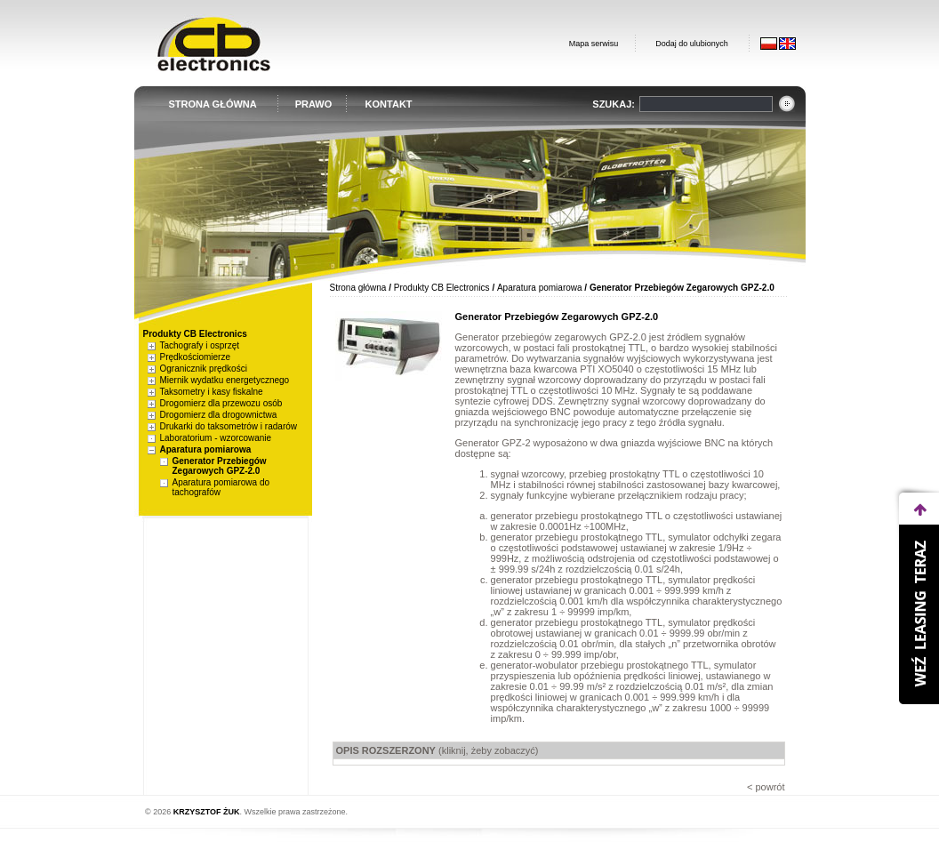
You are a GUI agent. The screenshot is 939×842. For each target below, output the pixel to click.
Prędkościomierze (195, 357)
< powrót (766, 787)
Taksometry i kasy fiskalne (211, 392)
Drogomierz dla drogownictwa (218, 415)
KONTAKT (389, 104)
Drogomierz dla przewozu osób (221, 403)
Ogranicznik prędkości (203, 368)
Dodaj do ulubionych (691, 43)
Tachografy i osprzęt (200, 345)
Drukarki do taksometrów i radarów (229, 426)
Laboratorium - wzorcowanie (216, 438)
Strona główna (358, 288)
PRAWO (314, 104)
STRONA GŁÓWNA (213, 104)
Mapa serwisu (594, 43)
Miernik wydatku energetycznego (225, 380)
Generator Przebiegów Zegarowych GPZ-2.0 (220, 466)
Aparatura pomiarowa (206, 449)
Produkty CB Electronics (442, 288)
